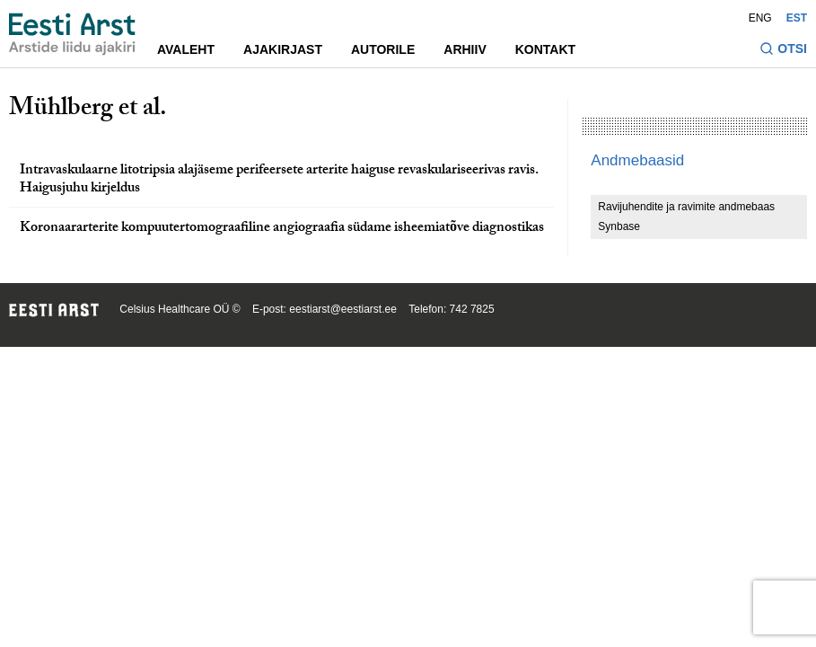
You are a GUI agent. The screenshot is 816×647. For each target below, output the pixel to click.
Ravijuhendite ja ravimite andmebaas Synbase (686, 216)
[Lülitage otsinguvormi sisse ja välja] (783, 50)
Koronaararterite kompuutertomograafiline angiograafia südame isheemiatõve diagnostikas (282, 229)
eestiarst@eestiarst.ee (343, 309)
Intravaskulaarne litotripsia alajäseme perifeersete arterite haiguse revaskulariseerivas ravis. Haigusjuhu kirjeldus (279, 180)
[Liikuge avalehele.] (72, 34)
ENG (760, 18)
